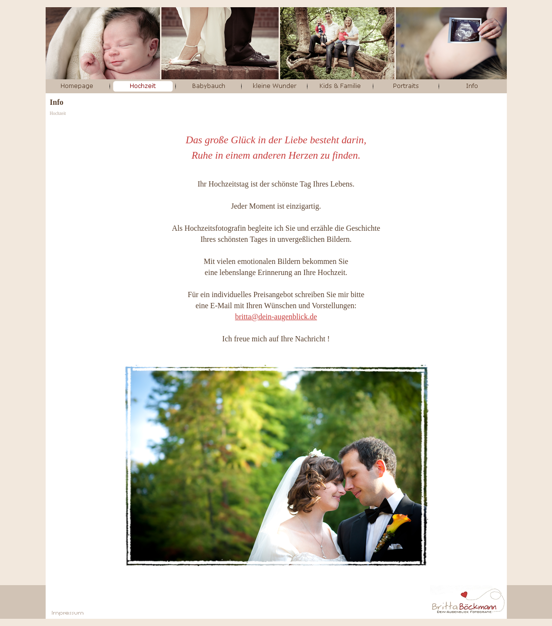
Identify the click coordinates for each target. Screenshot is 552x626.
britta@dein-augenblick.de (276, 317)
